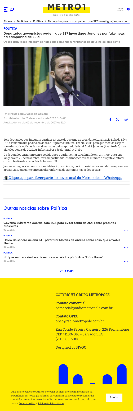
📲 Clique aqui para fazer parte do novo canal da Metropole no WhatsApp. (62, 178)
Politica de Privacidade (51, 403)
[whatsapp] (126, 119)
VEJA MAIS (66, 271)
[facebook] (110, 119)
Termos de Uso (27, 403)
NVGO (81, 347)
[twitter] (117, 119)
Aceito (114, 397)
